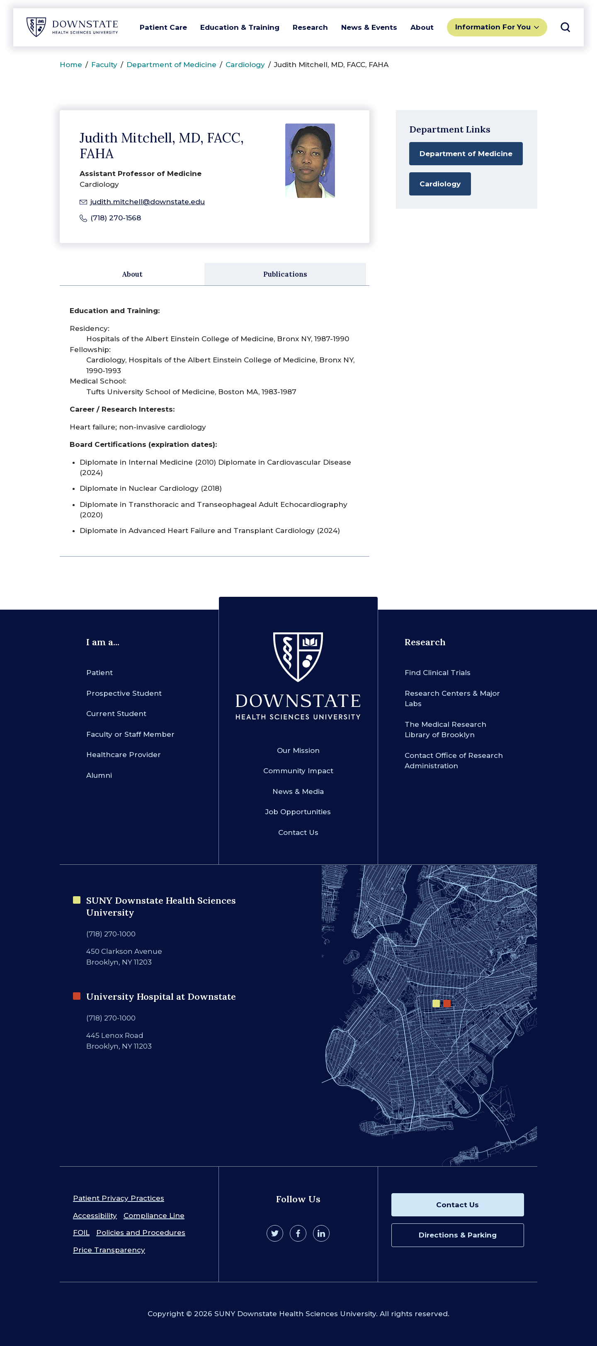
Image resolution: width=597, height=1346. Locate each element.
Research (310, 27)
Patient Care (163, 27)
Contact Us (298, 832)
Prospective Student (124, 693)
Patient (99, 672)
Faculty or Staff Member (130, 734)
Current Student (116, 713)
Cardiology (245, 64)
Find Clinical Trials (438, 672)
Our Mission (298, 750)
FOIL (81, 1232)
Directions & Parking (458, 1235)
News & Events (369, 27)
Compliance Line (154, 1215)
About (422, 27)
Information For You (493, 27)
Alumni (99, 775)
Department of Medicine (171, 64)
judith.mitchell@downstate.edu (147, 202)
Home (71, 64)
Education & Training (239, 27)
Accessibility (95, 1215)
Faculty (104, 64)
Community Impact (298, 771)
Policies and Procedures (140, 1232)
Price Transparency (109, 1250)
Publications (285, 274)
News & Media (298, 791)
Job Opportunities (298, 812)
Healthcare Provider (123, 754)
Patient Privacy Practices (118, 1198)
